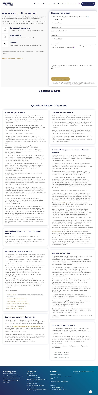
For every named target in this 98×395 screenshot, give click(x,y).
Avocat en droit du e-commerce (11, 378)
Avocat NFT (6, 382)
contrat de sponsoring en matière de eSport (27, 326)
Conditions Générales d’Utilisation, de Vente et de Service (36, 390)
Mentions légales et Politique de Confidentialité (35, 386)
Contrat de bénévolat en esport (17, 301)
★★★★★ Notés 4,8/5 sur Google (12, 58)
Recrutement (30, 373)
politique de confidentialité (74, 84)
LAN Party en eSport (67, 203)
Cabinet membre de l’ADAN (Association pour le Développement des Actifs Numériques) (36, 379)
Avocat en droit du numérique (11, 380)
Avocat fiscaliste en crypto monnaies (13, 376)
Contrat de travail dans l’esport (16, 299)
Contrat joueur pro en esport (16, 306)
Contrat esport (11, 294)
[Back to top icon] (90, 391)
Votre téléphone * (73, 38)
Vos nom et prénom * (73, 22)
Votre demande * (73, 51)
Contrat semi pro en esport (15, 308)
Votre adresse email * (73, 30)
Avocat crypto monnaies (9, 373)
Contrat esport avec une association (18, 303)
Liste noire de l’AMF (32, 383)
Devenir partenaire (32, 375)
